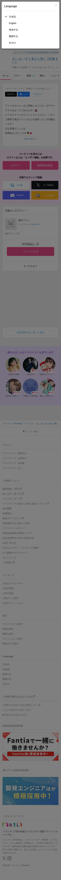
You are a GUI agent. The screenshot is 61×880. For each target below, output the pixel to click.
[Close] (56, 5)
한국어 (12, 43)
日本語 (12, 16)
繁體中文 (13, 36)
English (12, 23)
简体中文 (13, 29)
